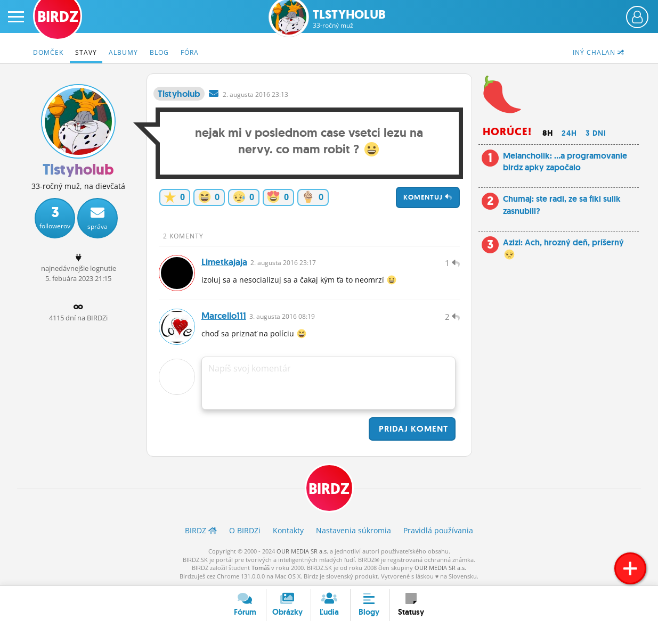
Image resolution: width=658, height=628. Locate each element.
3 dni (596, 133)
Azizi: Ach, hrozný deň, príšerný (563, 248)
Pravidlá (438, 530)
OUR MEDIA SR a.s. (302, 551)
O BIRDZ (245, 530)
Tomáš (260, 568)
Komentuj (427, 197)
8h (547, 133)
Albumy (123, 52)
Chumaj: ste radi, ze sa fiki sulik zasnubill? (562, 204)
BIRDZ (329, 489)
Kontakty (288, 530)
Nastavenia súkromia (353, 530)
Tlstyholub (349, 19)
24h (569, 133)
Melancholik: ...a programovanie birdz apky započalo (565, 161)
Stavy (86, 52)
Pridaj (412, 428)
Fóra (190, 52)
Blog (159, 52)
